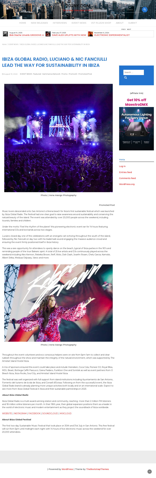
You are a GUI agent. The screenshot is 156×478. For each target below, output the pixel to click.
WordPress (67, 469)
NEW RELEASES (39, 23)
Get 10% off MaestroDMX (136, 102)
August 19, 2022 (11, 74)
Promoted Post (85, 74)
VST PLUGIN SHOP (101, 23)
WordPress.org (127, 184)
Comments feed (127, 178)
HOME (22, 23)
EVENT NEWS (79, 23)
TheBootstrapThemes (97, 469)
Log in (122, 166)
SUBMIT (132, 23)
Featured (37, 74)
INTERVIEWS (60, 23)
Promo (64, 74)
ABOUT (120, 23)
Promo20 (73, 74)
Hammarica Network (51, 74)
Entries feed (125, 172)
